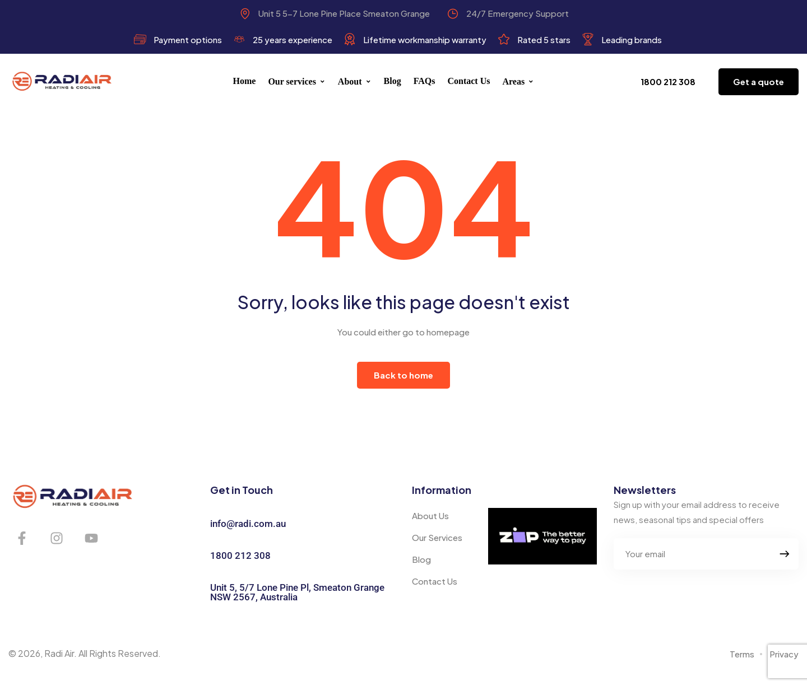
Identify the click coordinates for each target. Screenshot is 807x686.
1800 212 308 (240, 555)
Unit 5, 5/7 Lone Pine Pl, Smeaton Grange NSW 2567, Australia (297, 592)
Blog (392, 81)
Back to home (403, 375)
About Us (430, 515)
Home (244, 81)
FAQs (424, 81)
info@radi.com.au (248, 523)
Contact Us (468, 81)
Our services (296, 81)
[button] (668, 81)
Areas (518, 81)
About (355, 81)
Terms (742, 653)
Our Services (437, 537)
